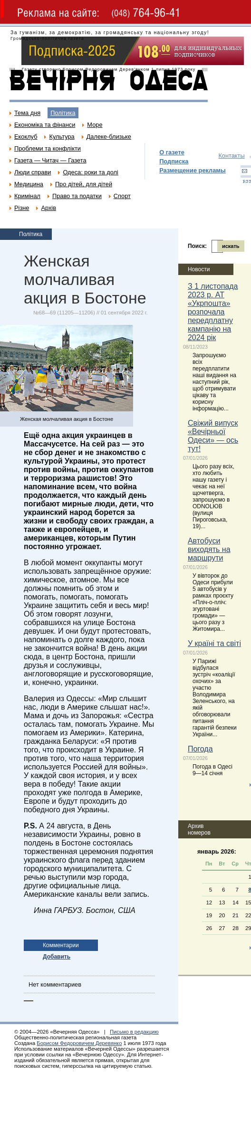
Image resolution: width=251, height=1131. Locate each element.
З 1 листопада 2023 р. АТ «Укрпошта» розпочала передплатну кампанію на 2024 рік (213, 312)
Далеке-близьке (109, 136)
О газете (171, 152)
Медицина (28, 184)
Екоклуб (25, 136)
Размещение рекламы (192, 170)
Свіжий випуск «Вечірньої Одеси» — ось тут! (213, 436)
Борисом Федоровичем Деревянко (79, 1043)
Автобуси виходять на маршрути (209, 549)
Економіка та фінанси (44, 124)
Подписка (173, 161)
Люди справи (32, 172)
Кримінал (27, 196)
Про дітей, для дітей (83, 184)
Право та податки (77, 196)
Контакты (231, 155)
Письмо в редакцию (134, 1032)
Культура (61, 136)
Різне (21, 207)
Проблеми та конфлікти (47, 148)
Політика (62, 112)
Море (94, 124)
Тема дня (27, 112)
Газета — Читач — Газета (50, 160)
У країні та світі (214, 643)
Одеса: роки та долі (90, 172)
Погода (200, 749)
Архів (48, 207)
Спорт (122, 196)
